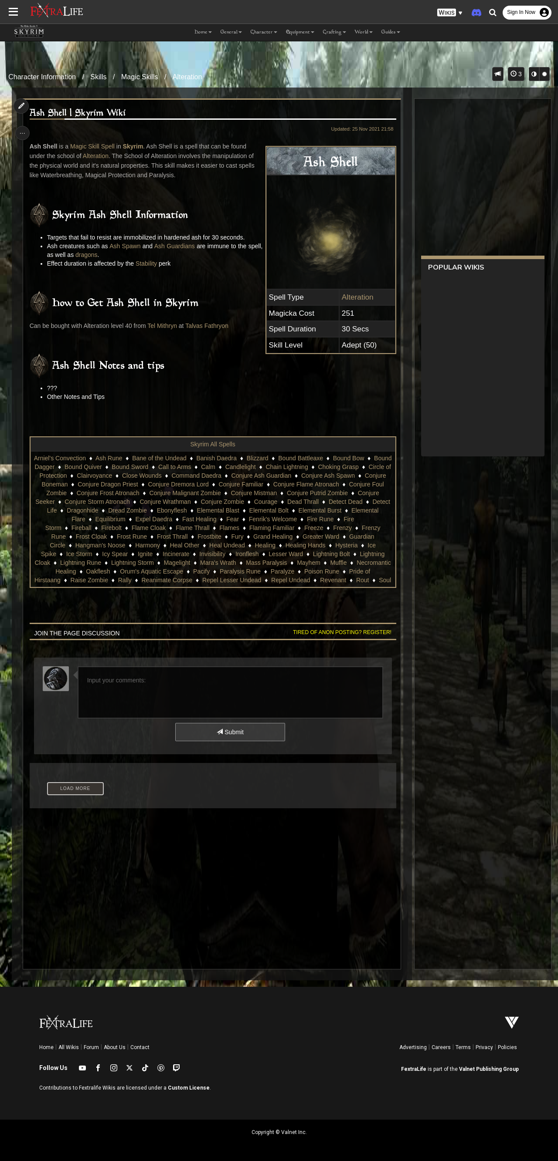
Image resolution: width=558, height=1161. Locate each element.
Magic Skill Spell (93, 146)
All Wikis (68, 1047)
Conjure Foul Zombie (100, 492)
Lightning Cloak (319, 562)
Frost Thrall (278, 536)
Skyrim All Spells (212, 444)
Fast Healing (269, 519)
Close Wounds (193, 475)
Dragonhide (177, 510)
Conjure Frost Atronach (170, 492)
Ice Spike (257, 553)
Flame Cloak (221, 527)
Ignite (83, 562)
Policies (507, 1047)
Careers (441, 1047)
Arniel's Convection (80, 458)
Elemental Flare (133, 519)
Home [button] (203, 32)
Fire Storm (120, 527)
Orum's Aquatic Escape (151, 580)
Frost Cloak (198, 536)
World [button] (364, 32)
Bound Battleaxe (321, 458)
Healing (143, 553)
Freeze (89, 536)
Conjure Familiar (301, 484)
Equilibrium (179, 519)
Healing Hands (183, 553)
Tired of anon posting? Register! (340, 632)
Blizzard (278, 458)
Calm (254, 466)
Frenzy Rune (154, 536)
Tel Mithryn (163, 325)
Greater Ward (123, 545)
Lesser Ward (224, 562)
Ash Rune (129, 458)
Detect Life (137, 510)
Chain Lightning (332, 466)
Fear (302, 519)
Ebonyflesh (267, 510)
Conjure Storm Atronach (167, 501)
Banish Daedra (237, 458)
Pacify (201, 580)
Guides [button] (390, 32)
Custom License (189, 1088)
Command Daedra (247, 475)
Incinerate (114, 562)
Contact (140, 1047)
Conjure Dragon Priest (169, 484)
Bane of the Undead (180, 458)
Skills (98, 77)
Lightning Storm (106, 571)
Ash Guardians (184, 246)
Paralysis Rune (239, 580)
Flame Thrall (265, 527)
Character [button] (264, 32)
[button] (449, 12)
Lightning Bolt (270, 562)
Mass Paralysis (240, 571)
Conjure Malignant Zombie (246, 492)
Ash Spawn (131, 246)
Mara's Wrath (192, 571)
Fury (344, 536)
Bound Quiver (129, 466)
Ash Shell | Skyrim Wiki (79, 113)
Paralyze (282, 580)
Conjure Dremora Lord (239, 484)
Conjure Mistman (316, 492)
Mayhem (282, 571)
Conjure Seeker (104, 501)
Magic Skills (139, 77)
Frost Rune (238, 536)
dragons (103, 254)
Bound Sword (175, 466)
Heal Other (313, 545)
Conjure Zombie (293, 501)
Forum (91, 1047)
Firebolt (184, 527)
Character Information (42, 77)
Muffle (312, 571)
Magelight (150, 571)
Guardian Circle (173, 545)
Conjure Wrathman (235, 501)
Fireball (154, 527)
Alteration (187, 77)
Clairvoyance (145, 475)
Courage (336, 501)
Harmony (276, 545)
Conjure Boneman (104, 484)
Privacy (484, 1047)
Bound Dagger (80, 466)
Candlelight (286, 466)
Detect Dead (96, 510)
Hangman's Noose (229, 545)
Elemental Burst (80, 519)
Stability (147, 263)
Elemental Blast (313, 510)
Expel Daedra (223, 519)
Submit (230, 732)
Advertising (413, 1047)
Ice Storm (293, 553)
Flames (302, 527)
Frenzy (118, 536)
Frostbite (315, 536)
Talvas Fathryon (208, 325)
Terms (463, 1047)
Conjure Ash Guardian (312, 475)
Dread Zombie (222, 510)
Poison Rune (321, 580)
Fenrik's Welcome (342, 519)
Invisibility (151, 562)
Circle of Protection (92, 475)
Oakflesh (98, 580)
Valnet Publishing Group (489, 1069)
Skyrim (134, 146)
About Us (115, 1047)
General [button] (231, 32)
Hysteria (224, 553)
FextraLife (413, 1069)
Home (46, 1047)
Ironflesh (185, 562)
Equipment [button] (300, 32)
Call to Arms (220, 466)
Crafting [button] (334, 32)
